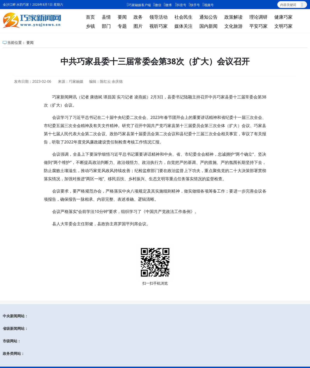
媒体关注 (183, 26)
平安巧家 (258, 26)
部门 (106, 26)
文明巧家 (283, 26)
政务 (138, 17)
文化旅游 (233, 26)
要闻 (122, 17)
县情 (106, 17)
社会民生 (183, 17)
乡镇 (90, 26)
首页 (90, 17)
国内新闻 (208, 26)
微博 (168, 4)
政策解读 (233, 17)
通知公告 (208, 17)
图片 (138, 26)
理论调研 (258, 17)
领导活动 (158, 17)
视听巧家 (158, 26)
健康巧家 (283, 17)
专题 (122, 26)
